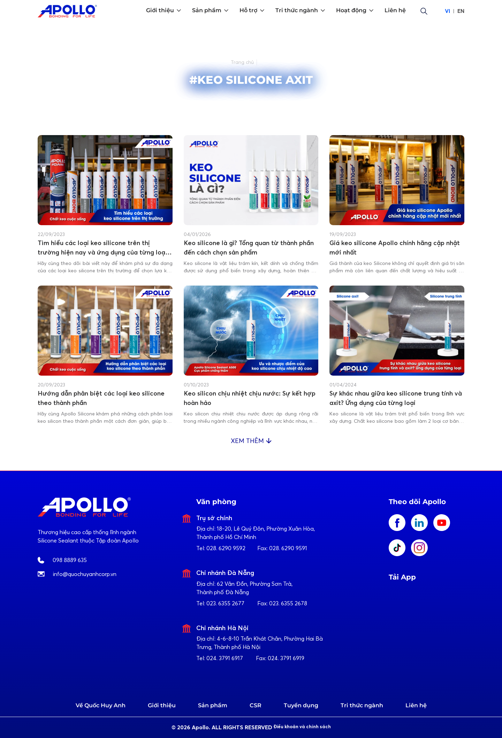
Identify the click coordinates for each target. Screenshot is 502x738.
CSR (255, 705)
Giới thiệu (162, 705)
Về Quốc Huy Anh (101, 705)
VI (447, 11)
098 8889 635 (70, 559)
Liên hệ (416, 705)
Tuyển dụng (301, 705)
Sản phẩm (212, 705)
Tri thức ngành (362, 705)
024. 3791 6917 (224, 658)
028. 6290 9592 (225, 548)
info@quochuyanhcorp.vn (84, 573)
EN (460, 11)
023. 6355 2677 (225, 603)
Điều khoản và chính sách (308, 727)
